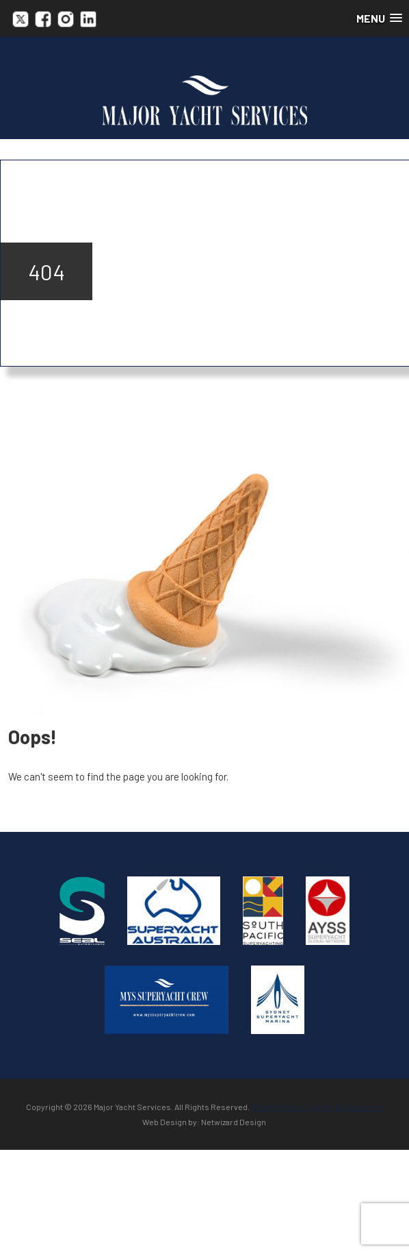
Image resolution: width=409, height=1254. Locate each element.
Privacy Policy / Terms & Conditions (316, 1106)
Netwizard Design (233, 1122)
